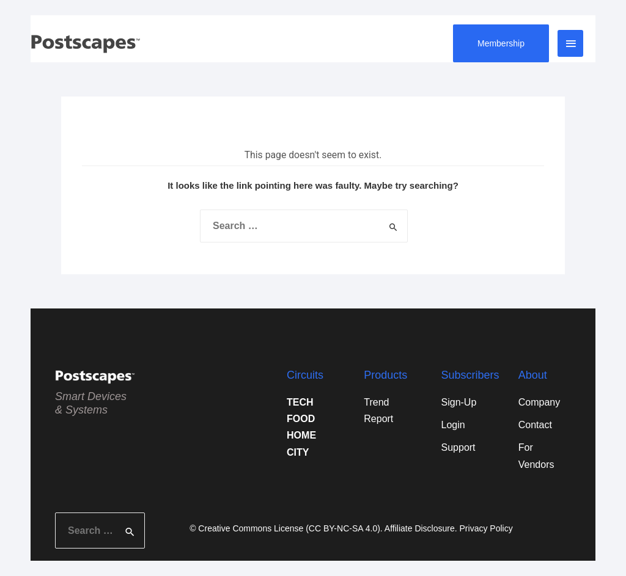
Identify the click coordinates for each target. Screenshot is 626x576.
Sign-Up (459, 402)
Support (458, 447)
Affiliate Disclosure (420, 528)
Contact (535, 425)
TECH (300, 402)
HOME (301, 435)
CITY (298, 452)
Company (539, 402)
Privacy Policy (486, 528)
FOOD (301, 419)
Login (453, 425)
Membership (501, 43)
